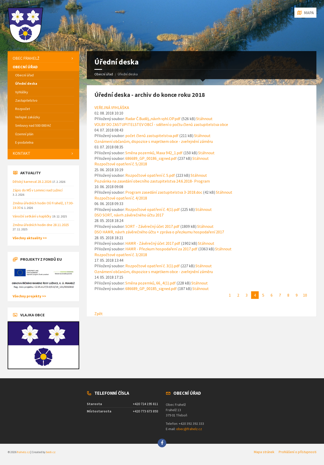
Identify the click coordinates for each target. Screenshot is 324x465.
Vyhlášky (21, 92)
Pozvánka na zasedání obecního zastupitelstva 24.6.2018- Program (152, 181)
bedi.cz (50, 452)
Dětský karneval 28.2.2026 (32, 181)
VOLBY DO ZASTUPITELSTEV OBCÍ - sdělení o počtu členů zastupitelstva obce (161, 124)
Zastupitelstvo (26, 100)
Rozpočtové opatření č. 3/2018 (120, 254)
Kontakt (21, 153)
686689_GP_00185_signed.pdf (151, 288)
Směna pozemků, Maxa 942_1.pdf (154, 152)
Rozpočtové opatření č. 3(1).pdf (152, 265)
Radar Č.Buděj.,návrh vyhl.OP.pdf (152, 118)
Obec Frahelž (26, 58)
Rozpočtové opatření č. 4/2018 (120, 198)
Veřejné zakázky (27, 117)
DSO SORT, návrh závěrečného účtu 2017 (129, 214)
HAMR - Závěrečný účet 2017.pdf (152, 243)
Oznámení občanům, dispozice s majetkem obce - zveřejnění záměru (153, 141)
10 (305, 295)
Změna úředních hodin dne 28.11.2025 (41, 225)
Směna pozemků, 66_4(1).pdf (150, 282)
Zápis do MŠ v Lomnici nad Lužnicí (38, 190)
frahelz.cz (23, 452)
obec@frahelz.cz (189, 429)
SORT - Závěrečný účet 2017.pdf (152, 226)
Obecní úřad (103, 74)
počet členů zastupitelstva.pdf (151, 135)
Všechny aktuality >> (30, 238)
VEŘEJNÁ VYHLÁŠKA (111, 107)
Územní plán (24, 134)
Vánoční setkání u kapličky (32, 216)
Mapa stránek (264, 452)
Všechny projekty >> (29, 296)
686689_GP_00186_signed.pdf (151, 158)
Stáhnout (204, 118)
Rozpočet (22, 108)
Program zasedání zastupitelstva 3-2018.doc (163, 192)
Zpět (98, 313)
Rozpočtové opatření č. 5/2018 (120, 163)
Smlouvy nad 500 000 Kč (33, 125)
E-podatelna (24, 142)
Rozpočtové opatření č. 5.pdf (150, 175)
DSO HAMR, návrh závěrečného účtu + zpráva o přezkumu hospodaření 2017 (159, 231)
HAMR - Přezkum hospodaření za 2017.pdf (161, 248)
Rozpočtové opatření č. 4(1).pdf (152, 209)
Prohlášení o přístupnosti (297, 452)
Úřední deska (26, 83)
